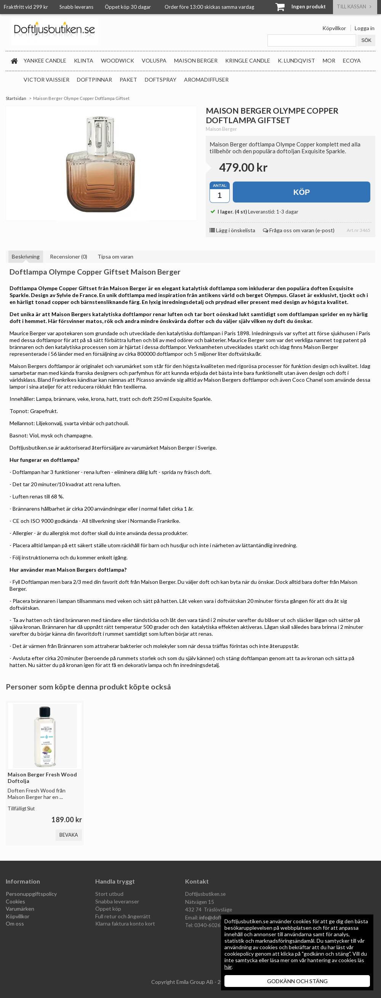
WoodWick (117, 60)
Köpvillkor (334, 28)
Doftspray (160, 79)
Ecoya (352, 60)
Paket (128, 79)
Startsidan (16, 98)
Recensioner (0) (68, 256)
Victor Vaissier (46, 79)
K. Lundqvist (296, 60)
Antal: (220, 185)
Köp (301, 192)
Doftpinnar (94, 79)
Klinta (83, 60)
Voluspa (154, 60)
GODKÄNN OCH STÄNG (297, 981)
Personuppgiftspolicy (31, 893)
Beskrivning (26, 256)
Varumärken (20, 908)
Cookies (15, 901)
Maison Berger (196, 60)
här (228, 966)
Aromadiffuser (206, 79)
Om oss (15, 923)
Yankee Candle (45, 60)
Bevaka (68, 835)
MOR (329, 60)
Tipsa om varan (115, 256)
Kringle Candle (247, 60)
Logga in (365, 28)
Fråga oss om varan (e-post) (299, 230)
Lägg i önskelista (232, 230)
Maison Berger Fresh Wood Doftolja (42, 777)
